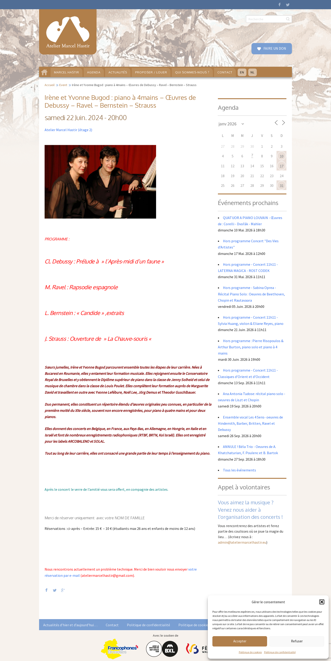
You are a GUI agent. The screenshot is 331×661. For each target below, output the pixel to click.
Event (63, 85)
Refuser (297, 641)
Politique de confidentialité (280, 652)
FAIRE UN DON (274, 48)
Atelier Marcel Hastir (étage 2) (68, 129)
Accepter (239, 641)
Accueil (49, 85)
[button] (322, 602)
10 (281, 156)
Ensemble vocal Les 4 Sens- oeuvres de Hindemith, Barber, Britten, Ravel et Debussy (250, 423)
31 (281, 185)
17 (281, 166)
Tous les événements (239, 470)
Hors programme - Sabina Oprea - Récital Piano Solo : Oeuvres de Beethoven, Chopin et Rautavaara (251, 293)
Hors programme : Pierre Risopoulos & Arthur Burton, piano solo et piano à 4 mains (250, 346)
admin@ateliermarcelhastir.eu (242, 542)
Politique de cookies (250, 652)
